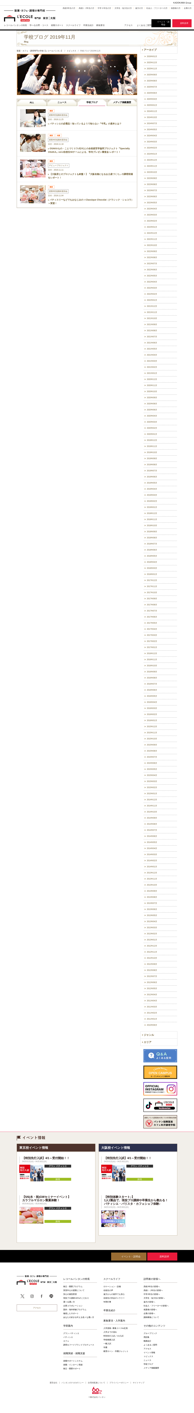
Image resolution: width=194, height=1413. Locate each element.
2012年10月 (152, 958)
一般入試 (107, 1343)
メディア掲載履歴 (122, 102)
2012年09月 (152, 964)
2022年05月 (152, 276)
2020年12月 (152, 379)
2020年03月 (152, 422)
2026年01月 (152, 56)
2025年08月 (152, 81)
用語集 (146, 1337)
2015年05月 (152, 769)
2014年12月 (152, 800)
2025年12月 (152, 62)
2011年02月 (152, 1013)
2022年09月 (152, 251)
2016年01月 (152, 720)
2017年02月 (152, 641)
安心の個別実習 (70, 1294)
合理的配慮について (96, 1383)
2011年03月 (152, 1007)
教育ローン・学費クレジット (115, 1351)
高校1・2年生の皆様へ (153, 1290)
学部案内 (68, 1325)
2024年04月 (152, 136)
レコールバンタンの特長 (76, 1278)
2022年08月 (152, 257)
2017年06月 (152, 617)
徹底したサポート (71, 1313)
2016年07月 (152, 684)
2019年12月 (152, 440)
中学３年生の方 (104, 8)
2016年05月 (152, 696)
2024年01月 (152, 154)
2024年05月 (152, 129)
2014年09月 (152, 818)
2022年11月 (152, 239)
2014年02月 (152, 860)
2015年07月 (152, 757)
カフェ (66, 1341)
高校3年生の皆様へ (152, 1286)
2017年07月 (152, 611)
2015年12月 (152, 726)
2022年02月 (152, 294)
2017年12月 (152, 580)
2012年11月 (152, 952)
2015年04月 (152, 775)
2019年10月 (152, 452)
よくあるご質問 (144, 25)
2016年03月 (152, 708)
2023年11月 (152, 166)
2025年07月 (152, 87)
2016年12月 (152, 653)
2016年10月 (152, 665)
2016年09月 (152, 672)
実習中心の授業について (73, 1290)
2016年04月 (152, 702)
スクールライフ (111, 1278)
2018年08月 (152, 538)
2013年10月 (152, 885)
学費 (105, 1347)
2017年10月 (152, 592)
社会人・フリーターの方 (157, 8)
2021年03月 (152, 361)
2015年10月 (152, 739)
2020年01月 (152, 434)
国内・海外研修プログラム (74, 1309)
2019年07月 (152, 471)
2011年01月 (152, 1019)
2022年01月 (152, 300)
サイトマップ (138, 1383)
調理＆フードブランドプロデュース (78, 1345)
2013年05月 (152, 915)
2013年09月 (152, 891)
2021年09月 (152, 324)
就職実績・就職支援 (74, 1353)
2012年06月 (152, 982)
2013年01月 (152, 940)
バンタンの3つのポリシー (73, 1383)
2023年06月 (152, 196)
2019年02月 (152, 501)
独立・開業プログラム (73, 1286)
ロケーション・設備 (112, 1286)
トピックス (148, 1356)
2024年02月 (152, 148)
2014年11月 (152, 806)
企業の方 (188, 8)
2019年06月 (152, 477)
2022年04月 (152, 282)
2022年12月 (152, 233)
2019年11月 (152, 446)
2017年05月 (152, 623)
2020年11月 (152, 385)
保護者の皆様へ (150, 1309)
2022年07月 (152, 263)
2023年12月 (152, 160)
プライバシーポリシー (119, 1383)
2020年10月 (152, 391)
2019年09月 (152, 458)
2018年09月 (152, 531)
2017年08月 (152, 605)
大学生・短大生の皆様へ (154, 1298)
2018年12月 (152, 513)
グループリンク (150, 1333)
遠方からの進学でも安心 (114, 1294)
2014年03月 (152, 854)
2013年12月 (152, 873)
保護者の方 (176, 8)
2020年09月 (152, 397)
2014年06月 (152, 836)
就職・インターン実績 (73, 1365)
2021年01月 (152, 373)
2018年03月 (152, 568)
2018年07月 (152, 544)
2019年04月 (152, 489)
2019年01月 (152, 507)
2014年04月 (152, 848)
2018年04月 (152, 562)
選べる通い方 (69, 1302)
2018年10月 (152, 525)
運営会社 (53, 1383)
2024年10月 (152, 117)
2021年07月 (152, 337)
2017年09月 (152, 598)
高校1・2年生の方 (86, 8)
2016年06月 (152, 690)
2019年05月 (152, 483)
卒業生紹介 (109, 1310)
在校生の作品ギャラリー (114, 1298)
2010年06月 (152, 1025)
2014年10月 (152, 812)
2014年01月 (152, 867)
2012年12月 (152, 946)
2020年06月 (152, 410)
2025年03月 (152, 99)
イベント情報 (149, 1352)
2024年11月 (152, 111)
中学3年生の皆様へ (152, 1294)
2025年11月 (152, 68)
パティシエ (68, 1337)
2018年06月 (152, 550)
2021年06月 (152, 343)
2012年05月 (152, 988)
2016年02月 (152, 714)
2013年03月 (152, 927)
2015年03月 (152, 781)
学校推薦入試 (109, 1340)
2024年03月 (152, 142)
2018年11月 (152, 519)
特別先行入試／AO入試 (113, 1336)
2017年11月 (152, 586)
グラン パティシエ (71, 1333)
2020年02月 (152, 428)
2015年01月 (152, 793)
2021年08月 (152, 330)
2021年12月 (152, 306)
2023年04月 (152, 209)
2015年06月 (152, 763)
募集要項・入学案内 (114, 1320)
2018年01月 (152, 574)
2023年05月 (152, 203)
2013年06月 (152, 909)
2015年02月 (152, 787)
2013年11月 (152, 879)
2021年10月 (152, 318)
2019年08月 (152, 464)
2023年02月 (152, 221)
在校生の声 (108, 1290)
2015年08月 (152, 751)
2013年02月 (152, 934)
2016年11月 (152, 659)
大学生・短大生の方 (123, 8)
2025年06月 (152, 93)
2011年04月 (152, 1001)
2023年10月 (152, 172)
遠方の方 (139, 8)
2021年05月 (152, 349)
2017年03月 (152, 635)
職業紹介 (147, 1341)
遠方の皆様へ (149, 1302)
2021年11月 (152, 312)
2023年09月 (152, 178)
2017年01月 (152, 647)
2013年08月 (152, 897)
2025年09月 (152, 75)
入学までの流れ (110, 1332)
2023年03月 (152, 215)
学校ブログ (92, 102)
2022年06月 (152, 270)
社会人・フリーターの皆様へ (156, 1306)
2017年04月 (152, 629)
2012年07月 (152, 976)
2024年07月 (152, 123)
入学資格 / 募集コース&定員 (115, 1328)
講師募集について (151, 1317)
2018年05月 (152, 556)
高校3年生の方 (69, 8)
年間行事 (107, 1302)
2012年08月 (152, 970)
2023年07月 (152, 190)
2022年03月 (152, 288)
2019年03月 (152, 495)
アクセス (128, 25)
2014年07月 (152, 830)
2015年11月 (152, 733)
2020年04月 (152, 416)
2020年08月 (152, 404)
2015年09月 (152, 745)
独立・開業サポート (72, 1368)
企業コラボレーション (73, 1306)
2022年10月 (152, 245)
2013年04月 (152, 921)
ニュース (61, 102)
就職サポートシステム (73, 1361)
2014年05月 (152, 842)
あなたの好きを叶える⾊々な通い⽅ (78, 1317)
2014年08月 (152, 824)
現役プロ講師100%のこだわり (76, 1298)
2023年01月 (152, 227)
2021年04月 (152, 355)
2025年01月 (152, 105)
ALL (32, 102)
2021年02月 (152, 367)
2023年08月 (152, 184)
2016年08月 (152, 678)
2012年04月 (152, 994)
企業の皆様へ (149, 1313)
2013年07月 (152, 903)
